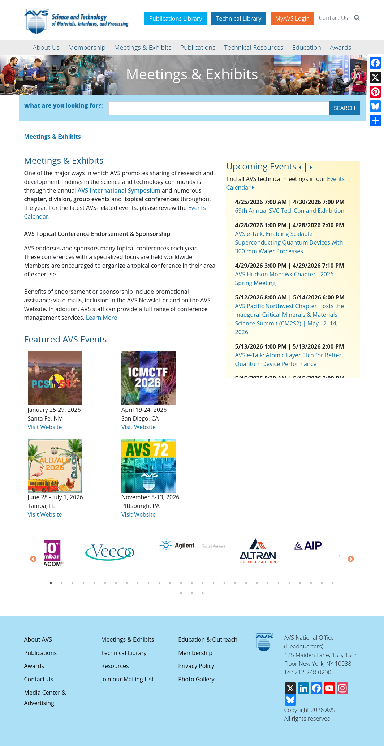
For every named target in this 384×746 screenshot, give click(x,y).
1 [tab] (51, 583)
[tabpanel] (192, 545)
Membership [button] (86, 47)
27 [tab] (332, 583)
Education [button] (306, 47)
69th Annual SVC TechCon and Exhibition (290, 211)
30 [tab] (202, 593)
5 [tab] (94, 583)
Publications (40, 653)
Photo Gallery (196, 679)
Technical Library (239, 18)
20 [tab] (256, 583)
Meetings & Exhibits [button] (143, 47)
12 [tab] (170, 583)
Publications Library (175, 18)
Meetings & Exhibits (127, 639)
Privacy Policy (196, 666)
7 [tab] (116, 583)
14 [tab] (191, 583)
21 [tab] (267, 583)
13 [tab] (181, 583)
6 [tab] (105, 583)
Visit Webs (41, 427)
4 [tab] (83, 583)
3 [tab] (72, 583)
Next (350, 559)
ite (58, 427)
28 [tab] (181, 593)
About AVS (38, 639)
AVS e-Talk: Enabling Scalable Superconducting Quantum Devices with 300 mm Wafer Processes (289, 242)
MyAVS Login (292, 18)
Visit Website (45, 514)
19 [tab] (246, 583)
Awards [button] (340, 47)
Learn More (101, 318)
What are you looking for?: (63, 105)
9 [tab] (137, 583)
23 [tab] (289, 583)
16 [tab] (213, 583)
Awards (34, 666)
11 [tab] (159, 583)
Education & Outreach (207, 639)
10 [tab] (148, 583)
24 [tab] (300, 583)
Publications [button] (198, 47)
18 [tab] (235, 583)
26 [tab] (321, 583)
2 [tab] (61, 583)
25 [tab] (311, 583)
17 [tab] (224, 583)
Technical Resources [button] (253, 47)
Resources (115, 666)
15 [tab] (202, 583)
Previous (33, 559)
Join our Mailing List (127, 679)
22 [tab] (278, 583)
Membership (195, 653)
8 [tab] (126, 583)
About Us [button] (46, 47)
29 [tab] (191, 593)
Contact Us (333, 18)
